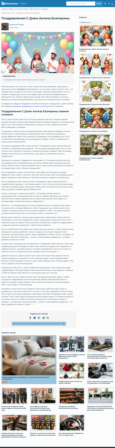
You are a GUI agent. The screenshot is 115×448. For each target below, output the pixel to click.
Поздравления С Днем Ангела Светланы (94, 78)
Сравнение (105, 3)
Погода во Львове (21, 9)
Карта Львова (35, 9)
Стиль (62, 364)
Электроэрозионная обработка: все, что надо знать (71, 434)
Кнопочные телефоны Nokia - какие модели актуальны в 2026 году (13, 408)
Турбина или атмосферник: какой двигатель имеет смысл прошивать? (72, 356)
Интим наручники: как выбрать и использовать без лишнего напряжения (25, 378)
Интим (5, 382)
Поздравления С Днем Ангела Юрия (93, 131)
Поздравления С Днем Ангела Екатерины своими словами (25, 80)
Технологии (64, 416)
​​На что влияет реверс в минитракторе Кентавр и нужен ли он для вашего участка (99, 356)
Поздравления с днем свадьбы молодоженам (91, 159)
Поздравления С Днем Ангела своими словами (94, 50)
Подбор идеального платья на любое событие (70, 382)
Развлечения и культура (39, 389)
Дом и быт (35, 416)
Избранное (109, 3)
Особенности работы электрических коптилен (68, 407)
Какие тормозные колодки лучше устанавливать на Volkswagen (100, 382)
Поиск (98, 3)
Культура (44, 9)
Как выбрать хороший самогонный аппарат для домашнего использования (40, 408)
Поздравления (85, 22)
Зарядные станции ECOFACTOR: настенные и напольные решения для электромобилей (100, 408)
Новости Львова (7, 9)
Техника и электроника (10, 389)
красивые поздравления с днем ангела (29, 106)
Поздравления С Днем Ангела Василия (94, 104)
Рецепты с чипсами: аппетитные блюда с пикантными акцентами (42, 434)
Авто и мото (64, 337)
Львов (23, 3)
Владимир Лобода (17, 24)
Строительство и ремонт (10, 416)
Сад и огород (93, 337)
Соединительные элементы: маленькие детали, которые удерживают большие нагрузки (13, 435)
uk (112, 2)
